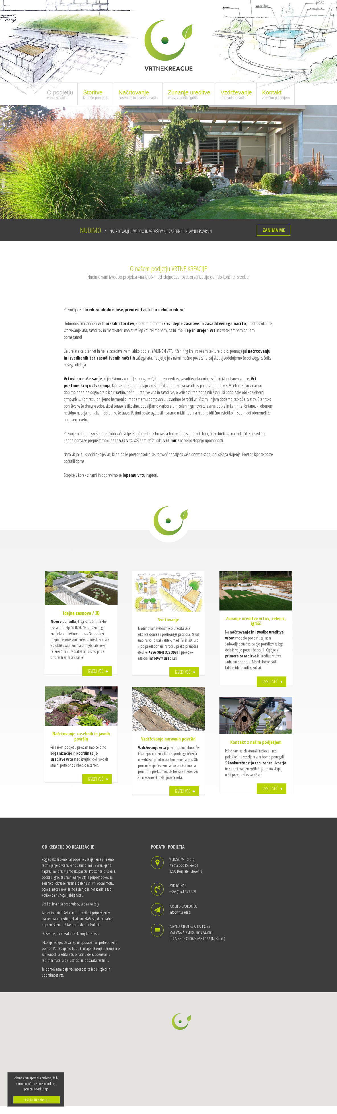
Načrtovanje (138, 94)
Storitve (95, 94)
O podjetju (60, 94)
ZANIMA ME (274, 230)
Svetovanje (168, 619)
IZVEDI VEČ (95, 671)
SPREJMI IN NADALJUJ (37, 1099)
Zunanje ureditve (189, 94)
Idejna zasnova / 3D (81, 613)
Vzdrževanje (236, 94)
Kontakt (276, 94)
